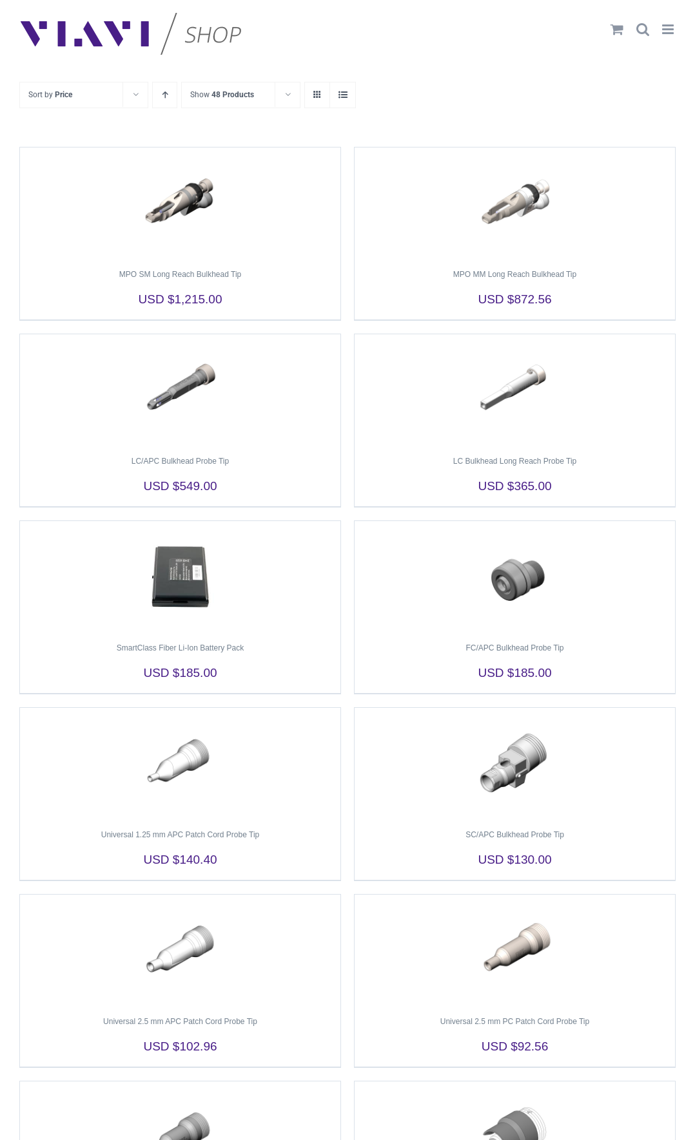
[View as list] (342, 95)
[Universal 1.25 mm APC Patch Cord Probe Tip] (180, 762)
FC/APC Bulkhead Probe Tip (514, 647)
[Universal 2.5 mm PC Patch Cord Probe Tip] (515, 949)
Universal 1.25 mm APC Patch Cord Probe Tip (180, 834)
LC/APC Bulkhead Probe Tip (180, 461)
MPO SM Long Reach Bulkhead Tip (180, 274)
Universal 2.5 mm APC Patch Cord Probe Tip (180, 1021)
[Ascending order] (164, 95)
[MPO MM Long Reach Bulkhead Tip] (515, 202)
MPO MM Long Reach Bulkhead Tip (514, 274)
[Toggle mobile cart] (617, 29)
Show (222, 94)
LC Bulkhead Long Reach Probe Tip (514, 461)
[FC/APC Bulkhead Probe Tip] (515, 576)
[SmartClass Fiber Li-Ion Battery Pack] (180, 576)
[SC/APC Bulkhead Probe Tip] (515, 762)
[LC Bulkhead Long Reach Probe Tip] (515, 389)
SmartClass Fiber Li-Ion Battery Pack (180, 647)
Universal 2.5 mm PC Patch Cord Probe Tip (514, 1021)
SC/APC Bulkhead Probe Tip (514, 834)
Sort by (50, 94)
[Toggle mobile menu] (669, 29)
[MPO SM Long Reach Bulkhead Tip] (180, 202)
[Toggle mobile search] (642, 29)
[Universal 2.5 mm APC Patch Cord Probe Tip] (180, 949)
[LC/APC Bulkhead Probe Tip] (180, 389)
